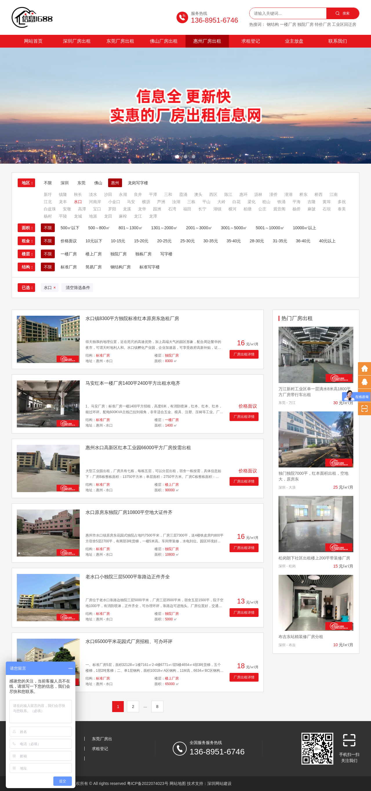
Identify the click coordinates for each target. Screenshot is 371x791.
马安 (131, 201)
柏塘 (247, 209)
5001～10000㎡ (270, 227)
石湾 (172, 209)
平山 (206, 201)
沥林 (258, 194)
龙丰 (63, 201)
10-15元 (118, 241)
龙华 (142, 209)
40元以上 (327, 241)
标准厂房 (69, 267)
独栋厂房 (143, 254)
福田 (187, 209)
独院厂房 (118, 254)
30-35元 (210, 241)
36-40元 (303, 241)
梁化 (252, 201)
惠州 (115, 182)
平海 (296, 201)
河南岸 (95, 201)
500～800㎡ (99, 227)
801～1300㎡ (131, 227)
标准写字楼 (149, 267)
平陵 (63, 216)
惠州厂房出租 (207, 41)
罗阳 (112, 209)
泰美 (342, 209)
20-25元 (164, 241)
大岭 (221, 201)
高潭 (82, 209)
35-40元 (234, 241)
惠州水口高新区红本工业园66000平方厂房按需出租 (138, 447)
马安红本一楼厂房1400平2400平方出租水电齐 (133, 383)
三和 (168, 194)
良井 (138, 194)
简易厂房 (94, 267)
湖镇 (217, 209)
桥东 (303, 194)
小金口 (114, 201)
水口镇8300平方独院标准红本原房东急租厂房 (132, 318)
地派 (93, 216)
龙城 (78, 216)
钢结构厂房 (120, 267)
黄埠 (327, 201)
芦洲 (161, 201)
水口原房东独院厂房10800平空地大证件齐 (129, 512)
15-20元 (141, 241)
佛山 (98, 182)
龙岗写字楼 (138, 182)
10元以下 (94, 241)
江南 (334, 194)
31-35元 (280, 241)
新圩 (48, 194)
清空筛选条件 (77, 287)
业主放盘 (294, 41)
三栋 (191, 201)
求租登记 (250, 41)
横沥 (146, 201)
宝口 (97, 209)
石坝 (327, 209)
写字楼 (166, 254)
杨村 (48, 216)
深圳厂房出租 (77, 41)
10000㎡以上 (305, 227)
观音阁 (279, 209)
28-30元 (257, 241)
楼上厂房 (94, 254)
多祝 (342, 201)
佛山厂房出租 (164, 41)
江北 (48, 201)
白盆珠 (50, 209)
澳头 (198, 194)
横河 (232, 209)
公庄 (262, 209)
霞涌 (183, 194)
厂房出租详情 (244, 354)
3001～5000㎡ (234, 227)
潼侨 (273, 194)
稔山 (266, 201)
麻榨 (123, 216)
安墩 (67, 209)
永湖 (123, 194)
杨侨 (296, 209)
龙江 (138, 216)
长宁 (202, 209)
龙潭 (153, 216)
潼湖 (288, 194)
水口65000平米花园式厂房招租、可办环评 (129, 641)
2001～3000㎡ (199, 227)
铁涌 (281, 201)
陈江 (228, 194)
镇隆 (63, 194)
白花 (236, 201)
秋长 (78, 194)
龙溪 (127, 209)
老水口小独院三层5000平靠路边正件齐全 (128, 576)
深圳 (65, 182)
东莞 (81, 182)
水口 (78, 201)
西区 (213, 194)
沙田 (108, 194)
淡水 (93, 194)
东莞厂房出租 (120, 41)
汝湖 (176, 201)
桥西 (318, 194)
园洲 (157, 209)
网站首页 (33, 41)
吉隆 (312, 201)
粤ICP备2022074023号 (147, 783)
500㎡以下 (70, 227)
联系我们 (337, 41)
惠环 (243, 194)
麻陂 (312, 209)
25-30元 (187, 241)
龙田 (108, 216)
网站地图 (178, 783)
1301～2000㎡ (164, 227)
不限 (48, 182)
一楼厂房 (69, 254)
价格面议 (69, 241)
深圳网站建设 (219, 783)
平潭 (153, 194)
